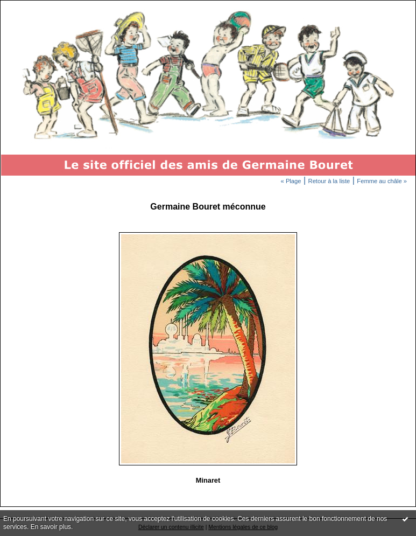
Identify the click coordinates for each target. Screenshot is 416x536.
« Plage (291, 181)
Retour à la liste (329, 181)
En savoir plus (51, 527)
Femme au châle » (382, 181)
